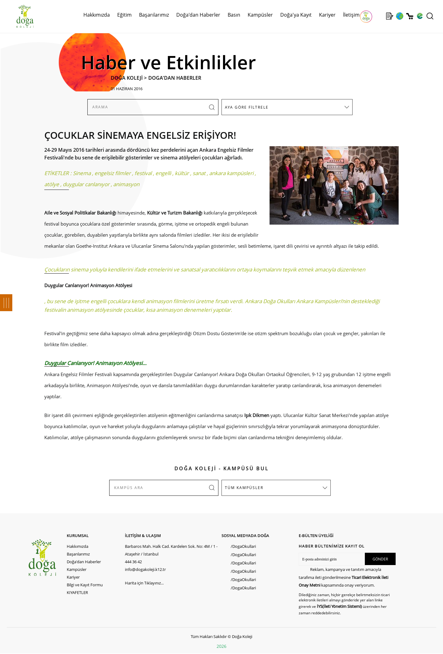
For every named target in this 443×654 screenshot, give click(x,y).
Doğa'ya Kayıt (296, 14)
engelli (163, 173)
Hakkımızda (96, 14)
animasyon (126, 184)
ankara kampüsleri (231, 173)
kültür (182, 173)
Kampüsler (260, 14)
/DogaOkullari (243, 546)
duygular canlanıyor (86, 184)
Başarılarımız (154, 14)
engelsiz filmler (112, 173)
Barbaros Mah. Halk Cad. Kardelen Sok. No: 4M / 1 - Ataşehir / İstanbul (171, 550)
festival (143, 173)
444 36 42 (133, 561)
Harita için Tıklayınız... (144, 583)
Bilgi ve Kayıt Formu (85, 585)
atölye (51, 184)
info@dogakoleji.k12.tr (145, 569)
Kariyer (327, 14)
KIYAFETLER (77, 592)
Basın (234, 14)
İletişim (351, 14)
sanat (199, 173)
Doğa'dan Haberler (198, 14)
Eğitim (124, 14)
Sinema (82, 173)
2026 (221, 646)
